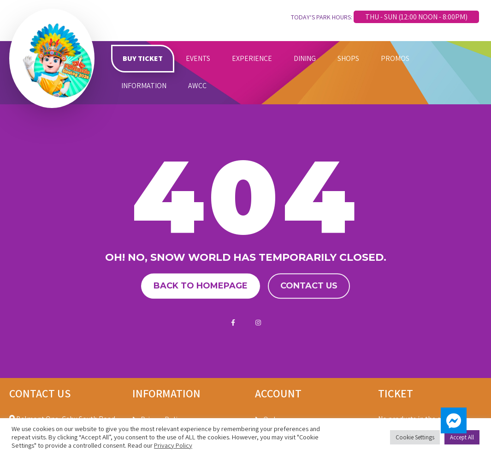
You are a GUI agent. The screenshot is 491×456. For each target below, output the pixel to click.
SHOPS (348, 58)
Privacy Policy (173, 445)
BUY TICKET (143, 58)
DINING (305, 58)
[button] (454, 420)
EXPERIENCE (252, 58)
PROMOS (395, 58)
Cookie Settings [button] (415, 437)
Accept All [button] (462, 437)
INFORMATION (143, 85)
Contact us (308, 286)
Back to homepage (201, 286)
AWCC (197, 85)
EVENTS (198, 58)
